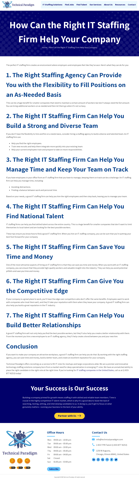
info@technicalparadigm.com (107, 438)
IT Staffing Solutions (52, 4)
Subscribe (53, 468)
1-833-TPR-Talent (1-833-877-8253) (109, 444)
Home (44, 46)
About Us (108, 4)
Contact (132, 4)
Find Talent (81, 4)
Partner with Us (67, 415)
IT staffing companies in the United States (95, 369)
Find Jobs (69, 4)
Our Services (95, 4)
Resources (120, 4)
